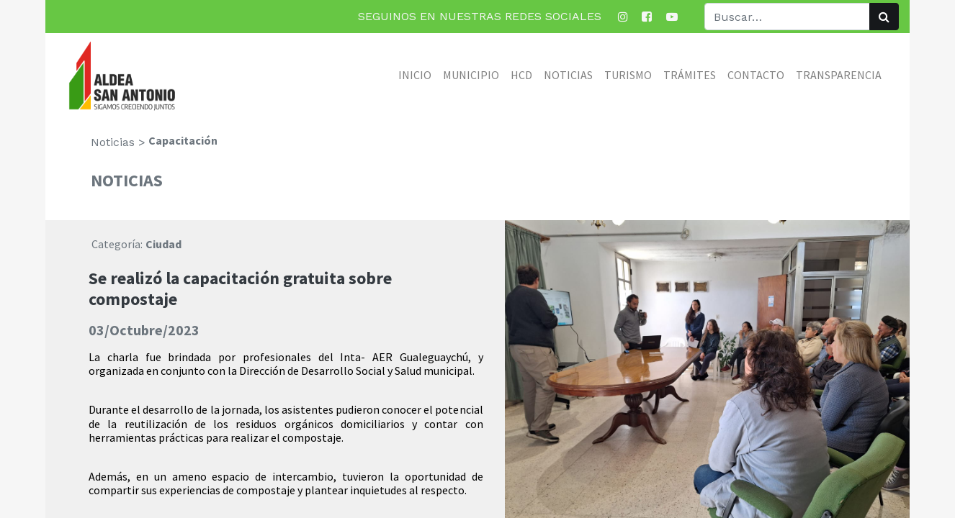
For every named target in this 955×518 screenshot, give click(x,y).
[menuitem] (415, 74)
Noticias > (118, 142)
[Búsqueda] (884, 16)
